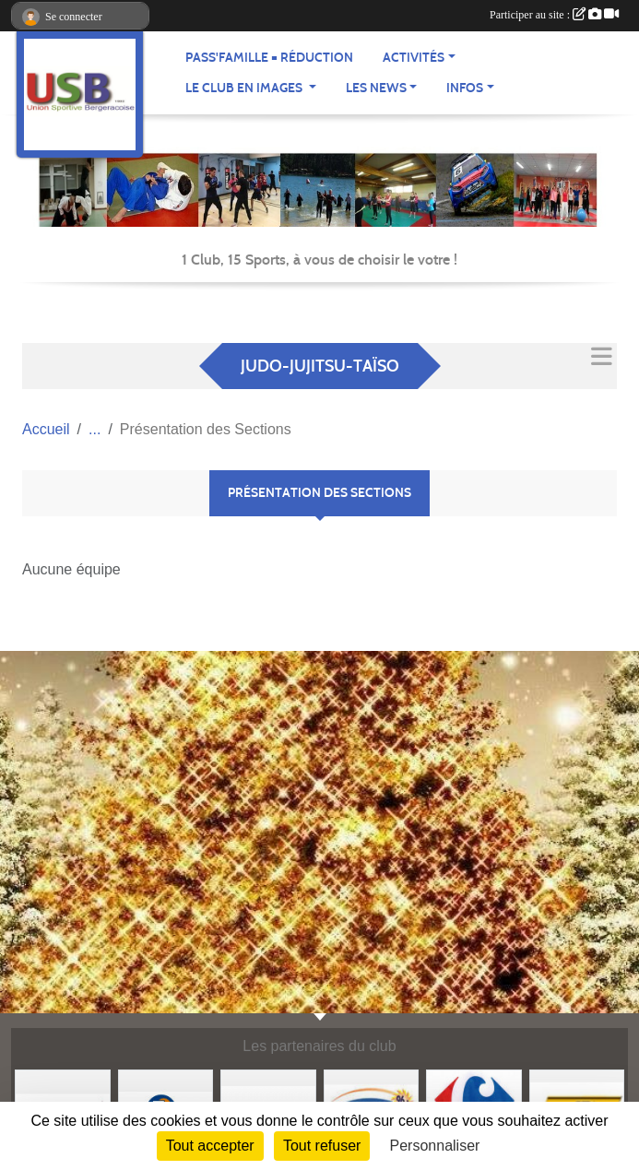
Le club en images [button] (245, 88)
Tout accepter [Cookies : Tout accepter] (210, 1145)
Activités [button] (413, 57)
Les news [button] (376, 88)
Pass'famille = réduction (269, 57)
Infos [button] (464, 88)
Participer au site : (554, 14)
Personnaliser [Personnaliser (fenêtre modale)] (435, 1145)
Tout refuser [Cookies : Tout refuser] (322, 1145)
